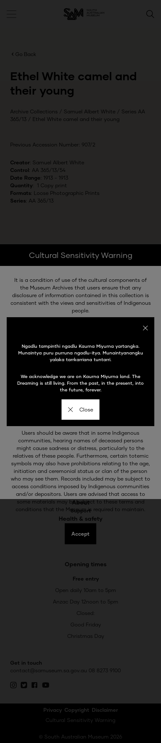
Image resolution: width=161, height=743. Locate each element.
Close (80, 409)
